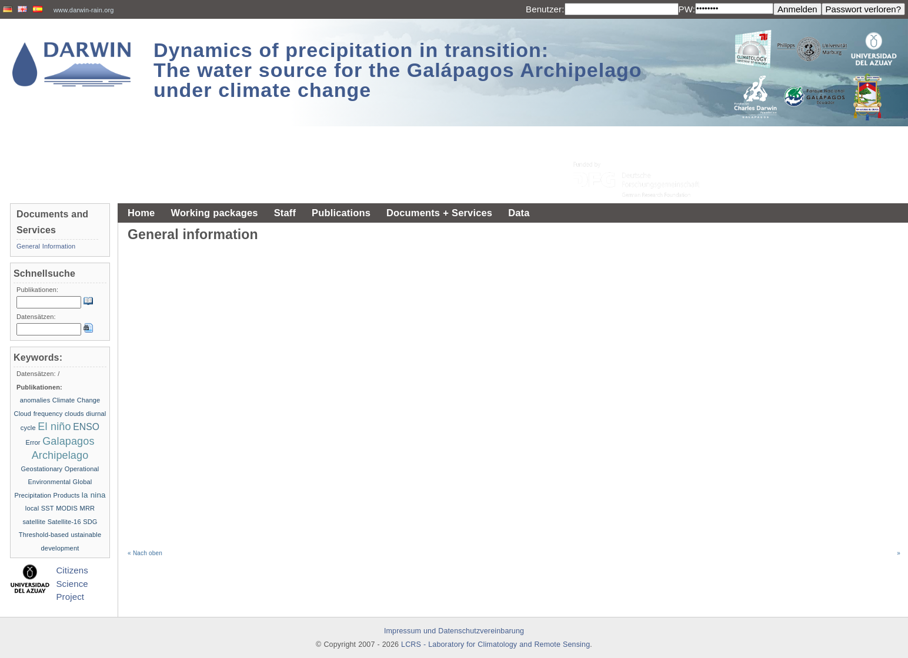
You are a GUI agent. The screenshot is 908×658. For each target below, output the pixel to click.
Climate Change (76, 400)
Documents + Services (439, 212)
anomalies (35, 400)
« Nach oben (145, 553)
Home (141, 212)
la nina (94, 495)
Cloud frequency (38, 413)
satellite (33, 521)
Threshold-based (44, 534)
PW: (687, 9)
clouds (74, 413)
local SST (39, 508)
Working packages (214, 212)
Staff (285, 212)
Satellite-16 (64, 521)
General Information (45, 246)
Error (32, 442)
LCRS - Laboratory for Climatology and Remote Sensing (495, 644)
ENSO (86, 427)
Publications (341, 212)
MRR (87, 508)
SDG (90, 521)
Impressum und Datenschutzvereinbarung (454, 631)
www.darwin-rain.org (84, 10)
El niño (54, 426)
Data (518, 212)
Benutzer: (545, 9)
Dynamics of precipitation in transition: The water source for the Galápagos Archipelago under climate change (397, 70)
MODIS (67, 508)
